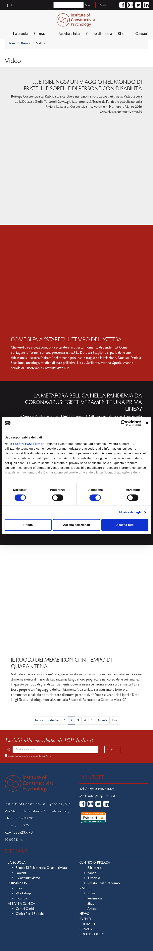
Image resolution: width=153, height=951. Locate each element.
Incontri (21, 898)
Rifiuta (28, 525)
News (84, 914)
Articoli (92, 909)
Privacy (49, 756)
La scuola (20, 33)
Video (91, 893)
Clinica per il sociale (30, 914)
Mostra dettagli (130, 512)
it (4, 5)
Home (12, 43)
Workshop (23, 893)
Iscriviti (112, 749)
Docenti (21, 873)
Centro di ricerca (99, 33)
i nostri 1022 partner (28, 443)
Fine (115, 720)
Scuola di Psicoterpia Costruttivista (41, 868)
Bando (92, 873)
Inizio (39, 720)
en (11, 5)
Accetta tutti (125, 525)
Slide (90, 904)
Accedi (103, 5)
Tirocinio (93, 878)
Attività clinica (69, 33)
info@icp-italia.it (101, 796)
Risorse (123, 33)
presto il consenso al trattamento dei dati (30, 756)
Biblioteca (94, 868)
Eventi (85, 919)
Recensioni (95, 898)
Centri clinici (25, 909)
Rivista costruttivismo (103, 883)
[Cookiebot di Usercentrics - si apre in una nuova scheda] (123, 423)
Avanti (102, 720)
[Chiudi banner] (147, 423)
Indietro (53, 720)
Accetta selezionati (76, 525)
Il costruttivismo (28, 878)
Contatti (141, 33)
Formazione (43, 33)
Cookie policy (91, 934)
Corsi (19, 888)
